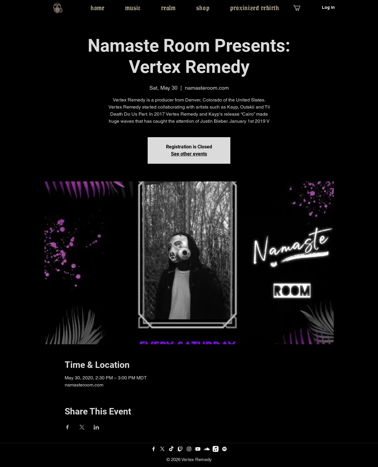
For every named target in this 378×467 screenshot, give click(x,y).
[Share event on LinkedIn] (96, 427)
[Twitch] (180, 449)
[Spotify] (224, 449)
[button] (300, 8)
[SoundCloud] (207, 449)
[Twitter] (162, 449)
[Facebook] (154, 449)
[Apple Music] (216, 449)
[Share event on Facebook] (67, 427)
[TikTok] (171, 449)
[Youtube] (198, 449)
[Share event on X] (82, 427)
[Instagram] (189, 449)
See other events (189, 154)
